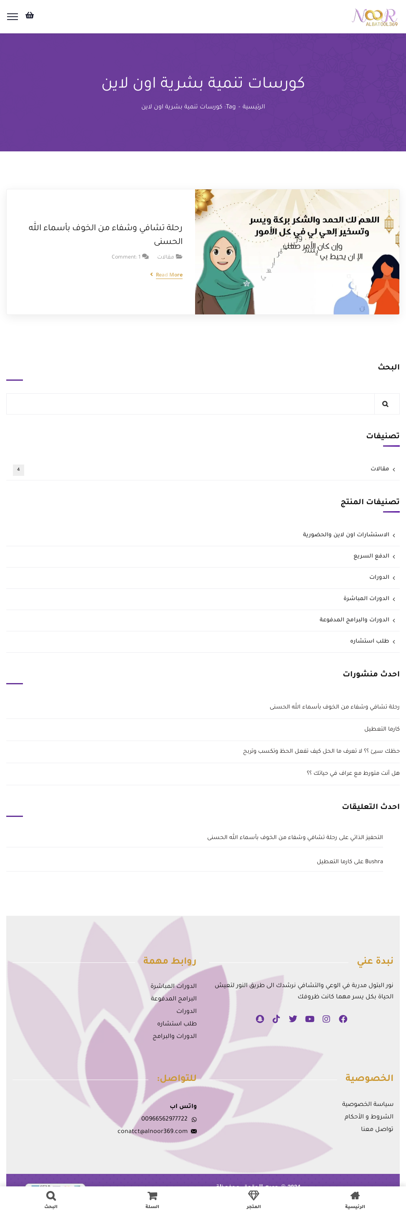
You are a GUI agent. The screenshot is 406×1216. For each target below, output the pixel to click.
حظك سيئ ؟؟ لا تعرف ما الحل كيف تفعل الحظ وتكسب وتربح (321, 752)
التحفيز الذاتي (366, 838)
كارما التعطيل (382, 729)
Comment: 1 (126, 258)
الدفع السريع (371, 556)
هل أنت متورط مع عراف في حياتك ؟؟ (353, 774)
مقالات (165, 258)
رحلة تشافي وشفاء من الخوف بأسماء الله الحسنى (106, 235)
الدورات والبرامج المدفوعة (354, 620)
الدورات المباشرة (366, 599)
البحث (389, 368)
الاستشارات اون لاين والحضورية (346, 535)
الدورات (379, 578)
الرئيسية (254, 107)
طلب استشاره (369, 641)
